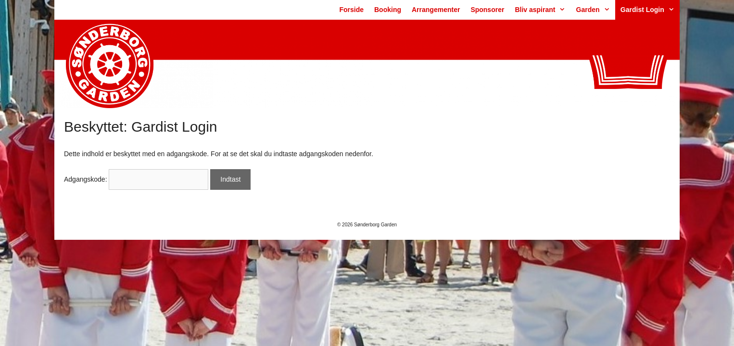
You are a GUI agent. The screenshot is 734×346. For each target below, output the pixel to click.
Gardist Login (650, 10)
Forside (351, 9)
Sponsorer (487, 9)
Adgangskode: (136, 179)
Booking (387, 9)
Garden (595, 10)
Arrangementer (436, 9)
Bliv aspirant (542, 10)
